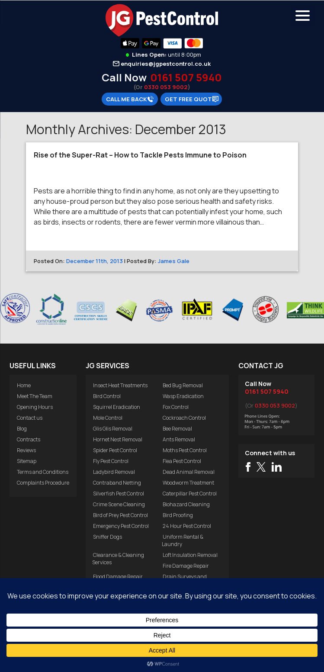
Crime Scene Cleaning (119, 504)
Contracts (28, 439)
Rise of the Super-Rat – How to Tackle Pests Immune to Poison (140, 155)
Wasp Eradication (183, 396)
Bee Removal (177, 428)
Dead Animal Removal (189, 472)
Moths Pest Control (185, 450)
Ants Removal (179, 439)
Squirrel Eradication (116, 407)
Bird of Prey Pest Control (120, 515)
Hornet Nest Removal (117, 439)
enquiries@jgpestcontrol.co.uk (166, 64)
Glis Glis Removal (112, 428)
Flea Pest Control (182, 461)
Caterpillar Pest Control (190, 493)
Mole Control (107, 417)
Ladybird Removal (114, 472)
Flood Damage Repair (118, 576)
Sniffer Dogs (107, 536)
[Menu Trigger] (302, 15)
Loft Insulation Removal (190, 555)
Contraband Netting (117, 482)
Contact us (29, 417)
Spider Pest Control (115, 450)
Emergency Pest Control (121, 526)
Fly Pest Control (110, 461)
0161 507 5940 (186, 77)
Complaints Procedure (43, 482)
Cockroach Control (184, 417)
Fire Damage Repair (186, 565)
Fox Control (176, 407)
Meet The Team (34, 396)
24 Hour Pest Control (187, 526)
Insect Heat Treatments (120, 385)
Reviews (26, 450)
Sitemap (26, 461)
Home (24, 385)
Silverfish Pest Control (118, 493)
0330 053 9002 (166, 87)
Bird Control (107, 396)
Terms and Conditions (42, 472)
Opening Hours (35, 407)
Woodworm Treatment (188, 482)
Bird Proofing (178, 515)
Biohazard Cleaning (186, 504)
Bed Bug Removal (183, 385)
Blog (22, 428)
